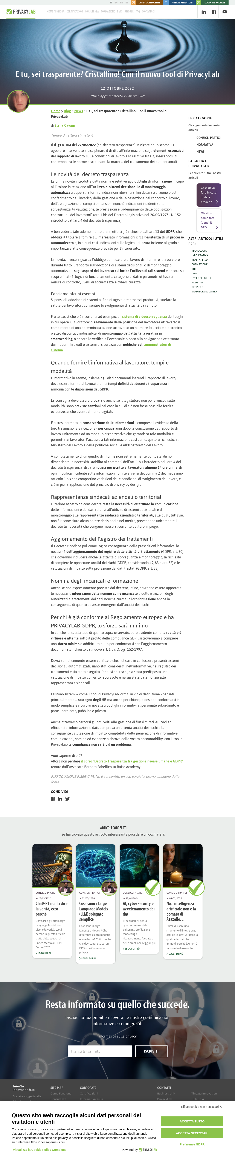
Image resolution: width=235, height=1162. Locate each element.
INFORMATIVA (200, 255)
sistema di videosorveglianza (144, 316)
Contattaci (148, 11)
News (78, 111)
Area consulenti (145, 2)
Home (55, 111)
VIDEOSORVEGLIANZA (204, 291)
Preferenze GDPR (192, 1144)
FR (121, 2)
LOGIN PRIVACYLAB (210, 2)
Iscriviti (151, 1051)
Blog (119, 11)
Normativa (205, 145)
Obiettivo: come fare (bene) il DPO (208, 220)
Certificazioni (75, 11)
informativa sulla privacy (117, 1036)
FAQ (138, 11)
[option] (52, 901)
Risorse (129, 11)
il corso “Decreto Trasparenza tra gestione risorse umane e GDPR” (132, 761)
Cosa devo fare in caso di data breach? (209, 195)
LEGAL (195, 273)
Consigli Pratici (209, 138)
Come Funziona (55, 11)
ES (126, 2)
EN (116, 2)
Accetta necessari (192, 1133)
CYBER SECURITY (201, 278)
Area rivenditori (177, 2)
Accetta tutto (192, 1121)
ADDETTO (197, 282)
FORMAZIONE (200, 264)
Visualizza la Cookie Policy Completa (39, 1149)
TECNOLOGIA (199, 250)
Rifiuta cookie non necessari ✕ (201, 1106)
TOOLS (195, 269)
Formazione (108, 11)
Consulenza (92, 11)
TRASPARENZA (200, 259)
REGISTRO (197, 287)
